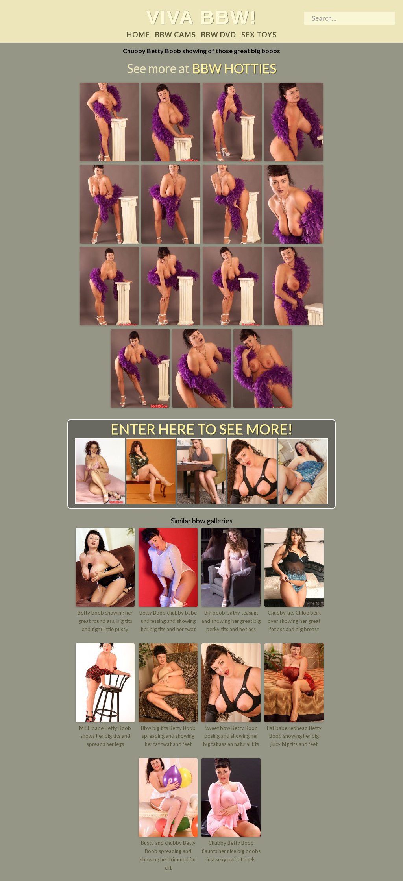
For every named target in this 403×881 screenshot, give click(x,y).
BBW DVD (218, 34)
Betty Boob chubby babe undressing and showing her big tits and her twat (168, 620)
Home (138, 34)
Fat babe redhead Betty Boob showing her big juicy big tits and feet (294, 736)
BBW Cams (175, 34)
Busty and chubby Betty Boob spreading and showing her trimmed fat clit (168, 855)
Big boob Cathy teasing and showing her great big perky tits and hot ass (231, 620)
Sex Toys (259, 34)
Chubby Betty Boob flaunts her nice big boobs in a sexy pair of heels (231, 851)
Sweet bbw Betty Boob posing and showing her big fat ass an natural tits (231, 736)
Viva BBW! (201, 17)
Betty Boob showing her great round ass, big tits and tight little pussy (105, 620)
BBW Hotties (234, 68)
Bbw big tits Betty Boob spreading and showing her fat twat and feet (168, 736)
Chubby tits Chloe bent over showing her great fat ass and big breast (294, 620)
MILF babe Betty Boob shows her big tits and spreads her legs (105, 736)
